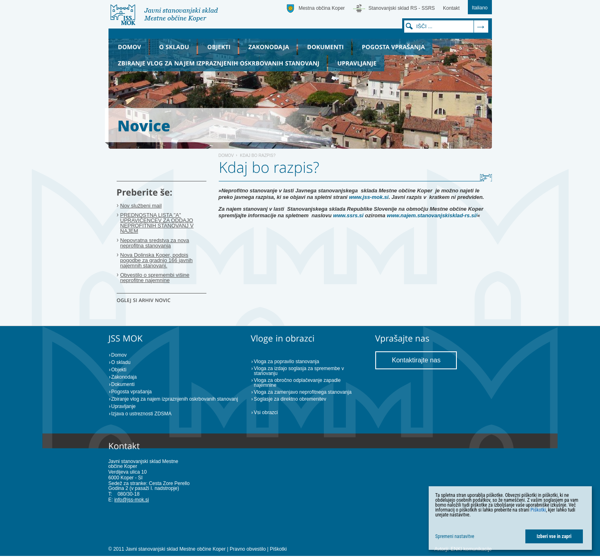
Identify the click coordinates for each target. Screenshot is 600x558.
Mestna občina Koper (322, 8)
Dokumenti (123, 384)
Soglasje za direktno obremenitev (290, 399)
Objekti (118, 370)
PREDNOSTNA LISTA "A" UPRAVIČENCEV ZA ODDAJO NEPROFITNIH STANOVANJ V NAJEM (157, 223)
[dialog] (510, 518)
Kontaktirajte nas (416, 360)
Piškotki (278, 549)
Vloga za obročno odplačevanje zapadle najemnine (297, 383)
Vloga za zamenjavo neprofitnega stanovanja (303, 392)
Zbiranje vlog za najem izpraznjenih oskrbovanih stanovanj (174, 399)
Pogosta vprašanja (131, 392)
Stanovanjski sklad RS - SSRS (401, 8)
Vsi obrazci (266, 412)
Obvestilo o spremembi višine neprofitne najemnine (155, 277)
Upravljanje (123, 406)
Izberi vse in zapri (554, 536)
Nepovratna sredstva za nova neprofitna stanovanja (154, 243)
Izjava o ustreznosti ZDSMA (141, 414)
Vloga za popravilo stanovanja (286, 361)
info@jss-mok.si (131, 500)
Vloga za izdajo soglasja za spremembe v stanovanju (299, 371)
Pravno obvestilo (248, 549)
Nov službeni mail (141, 205)
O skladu (121, 362)
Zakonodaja (124, 377)
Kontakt (451, 8)
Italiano (480, 8)
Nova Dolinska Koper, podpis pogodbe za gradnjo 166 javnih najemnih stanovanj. (156, 260)
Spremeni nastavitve (454, 536)
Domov (226, 155)
